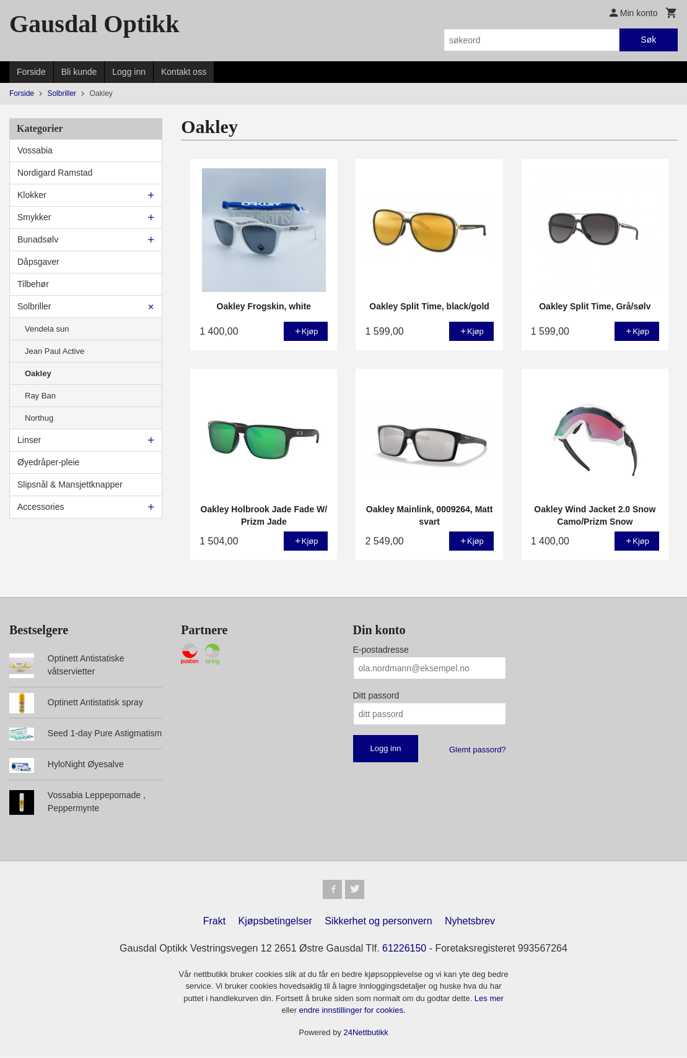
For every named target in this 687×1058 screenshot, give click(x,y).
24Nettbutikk (366, 1033)
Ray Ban (40, 395)
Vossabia (35, 150)
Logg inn (129, 72)
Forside (31, 72)
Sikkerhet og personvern (378, 921)
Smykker (34, 217)
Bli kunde (79, 72)
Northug (39, 418)
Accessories (40, 507)
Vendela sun (47, 328)
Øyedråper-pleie (48, 462)
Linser (29, 440)
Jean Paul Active (54, 351)
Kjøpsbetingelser (275, 921)
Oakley (38, 373)
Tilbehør (33, 284)
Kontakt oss (183, 72)
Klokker (31, 195)
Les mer (489, 999)
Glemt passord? (477, 749)
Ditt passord (376, 695)
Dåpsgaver (38, 262)
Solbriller (34, 306)
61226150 (404, 949)
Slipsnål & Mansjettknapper (70, 484)
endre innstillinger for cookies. (352, 1011)
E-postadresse (381, 650)
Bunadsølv (37, 239)
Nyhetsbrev (470, 921)
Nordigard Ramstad (54, 173)
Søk (648, 40)
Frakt (214, 921)
